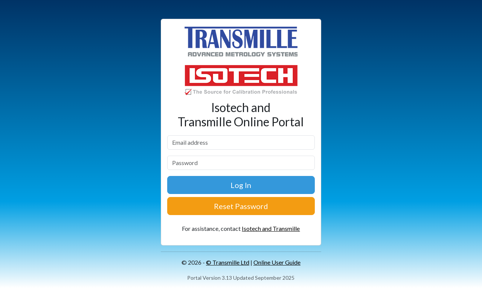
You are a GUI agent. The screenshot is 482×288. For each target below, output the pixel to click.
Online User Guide (276, 262)
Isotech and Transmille (271, 228)
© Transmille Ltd (227, 262)
